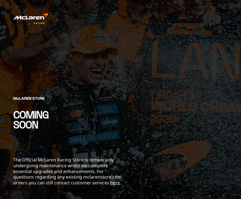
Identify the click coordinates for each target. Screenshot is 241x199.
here (115, 183)
